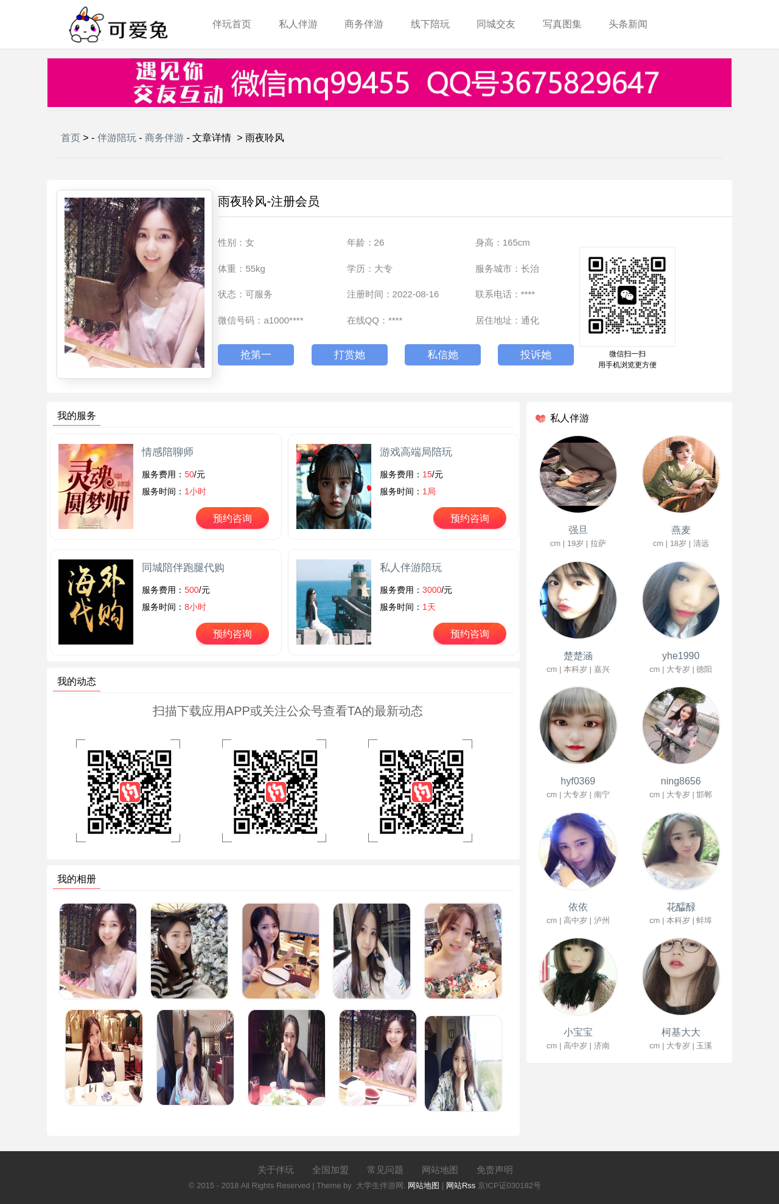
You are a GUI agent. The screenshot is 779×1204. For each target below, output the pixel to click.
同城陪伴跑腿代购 (183, 567)
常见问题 (385, 1169)
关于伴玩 (275, 1169)
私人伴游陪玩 (411, 567)
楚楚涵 (578, 656)
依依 (578, 907)
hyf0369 (578, 781)
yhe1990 (680, 656)
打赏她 (349, 355)
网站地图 (440, 1169)
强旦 (578, 530)
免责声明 (495, 1169)
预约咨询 (232, 518)
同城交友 (496, 24)
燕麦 (681, 530)
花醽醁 (681, 907)
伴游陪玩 (116, 138)
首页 (70, 138)
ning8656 (681, 781)
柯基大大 (681, 1032)
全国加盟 (330, 1169)
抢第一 (255, 355)
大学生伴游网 (379, 1185)
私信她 (442, 355)
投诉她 (535, 355)
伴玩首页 (231, 24)
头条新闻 (628, 24)
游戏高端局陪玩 (416, 452)
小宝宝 (578, 1032)
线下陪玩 (430, 24)
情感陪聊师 (168, 452)
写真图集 (562, 24)
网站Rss (460, 1185)
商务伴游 (363, 24)
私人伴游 (298, 24)
